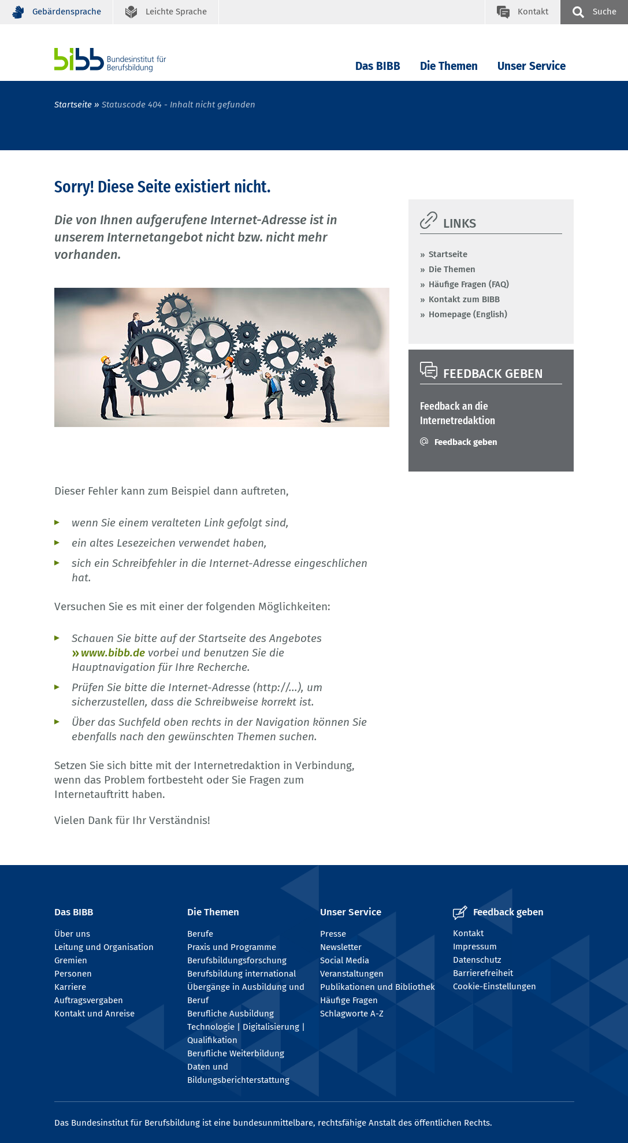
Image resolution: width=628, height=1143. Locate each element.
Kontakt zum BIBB (464, 299)
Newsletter (341, 947)
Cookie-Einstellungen (494, 986)
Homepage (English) (468, 314)
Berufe (200, 934)
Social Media (344, 960)
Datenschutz (477, 960)
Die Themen (449, 66)
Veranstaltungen (352, 973)
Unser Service (531, 66)
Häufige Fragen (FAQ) (469, 284)
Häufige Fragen (349, 1000)
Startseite (73, 104)
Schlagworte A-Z (352, 1013)
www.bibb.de (113, 652)
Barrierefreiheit (483, 973)
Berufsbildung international (241, 973)
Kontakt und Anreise (94, 1013)
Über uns (72, 934)
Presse (333, 934)
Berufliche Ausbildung (230, 1013)
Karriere (70, 987)
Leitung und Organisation (104, 947)
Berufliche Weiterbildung (235, 1053)
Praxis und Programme (231, 947)
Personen (73, 973)
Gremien (70, 960)
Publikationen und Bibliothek (377, 987)
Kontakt (468, 933)
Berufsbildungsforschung (237, 960)
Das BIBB (377, 66)
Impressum (475, 946)
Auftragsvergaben (88, 1000)
